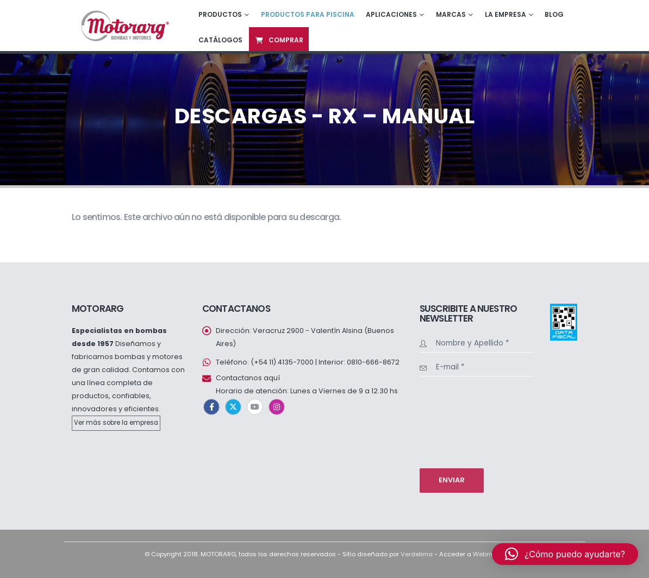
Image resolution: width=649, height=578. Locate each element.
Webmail (486, 554)
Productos (220, 14)
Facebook (211, 407)
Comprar (278, 40)
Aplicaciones (391, 14)
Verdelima (417, 554)
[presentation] (464, 421)
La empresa (505, 14)
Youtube (255, 407)
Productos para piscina (307, 14)
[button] (565, 554)
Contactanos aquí (248, 377)
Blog (554, 14)
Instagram (277, 407)
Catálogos (220, 40)
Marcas (451, 14)
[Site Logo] (124, 25)
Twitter (233, 407)
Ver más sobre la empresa (116, 422)
